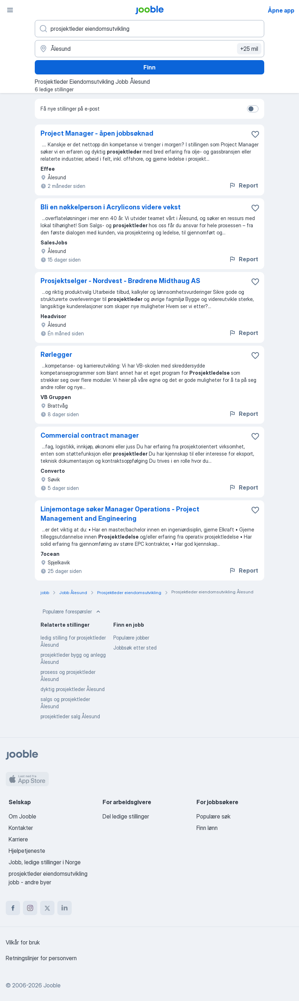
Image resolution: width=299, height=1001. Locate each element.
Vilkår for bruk (23, 942)
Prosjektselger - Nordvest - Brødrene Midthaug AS (120, 281)
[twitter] (47, 908)
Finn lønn (207, 827)
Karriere (18, 839)
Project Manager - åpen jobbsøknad (97, 133)
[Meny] (10, 10)
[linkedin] (64, 908)
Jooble (52, 985)
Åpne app (281, 10)
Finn (149, 67)
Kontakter (21, 827)
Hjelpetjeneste (27, 850)
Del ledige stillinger (126, 816)
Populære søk (213, 816)
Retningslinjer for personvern (41, 958)
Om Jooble (22, 816)
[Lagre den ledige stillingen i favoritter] (255, 134)
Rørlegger (56, 354)
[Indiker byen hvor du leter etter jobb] (149, 48)
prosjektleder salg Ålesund (70, 716)
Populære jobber (131, 638)
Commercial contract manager (90, 435)
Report (243, 185)
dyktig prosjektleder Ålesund (73, 689)
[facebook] (13, 908)
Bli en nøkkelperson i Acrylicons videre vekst (111, 207)
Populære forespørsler (72, 611)
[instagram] (30, 908)
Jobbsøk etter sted (135, 648)
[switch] (252, 108)
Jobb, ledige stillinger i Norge (45, 862)
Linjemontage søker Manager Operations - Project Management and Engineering (120, 513)
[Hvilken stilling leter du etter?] (149, 28)
